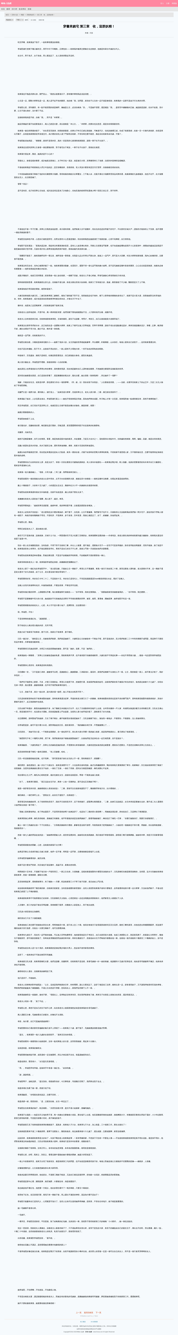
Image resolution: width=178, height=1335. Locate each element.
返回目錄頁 (88, 1313)
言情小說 (14, 15)
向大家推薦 (94, 1322)
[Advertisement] (89, 75)
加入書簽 (33, 20)
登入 (162, 3)
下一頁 (98, 1313)
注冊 (167, 3)
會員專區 (22, 9)
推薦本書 (41, 20)
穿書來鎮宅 (31, 15)
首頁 (3, 9)
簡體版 (174, 3)
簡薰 (22, 15)
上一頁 (78, 1313)
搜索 (29, 9)
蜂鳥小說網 (6, 3)
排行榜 (14, 9)
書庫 (8, 9)
